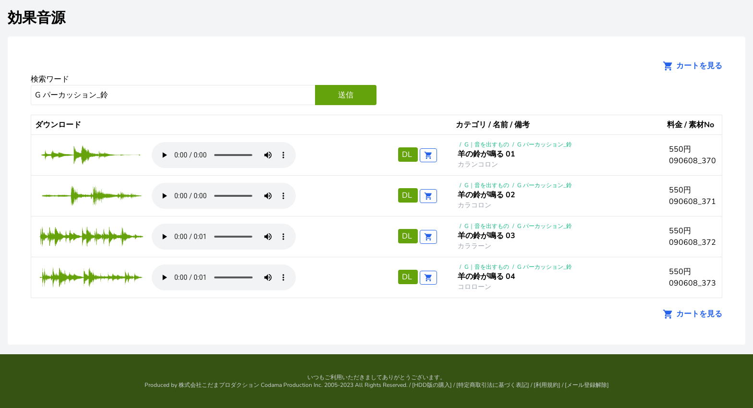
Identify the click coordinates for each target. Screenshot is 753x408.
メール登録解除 (587, 385)
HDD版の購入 (432, 385)
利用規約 (547, 385)
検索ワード (50, 79)
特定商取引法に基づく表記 (492, 385)
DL (408, 154)
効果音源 (36, 18)
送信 (345, 95)
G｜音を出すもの (486, 144)
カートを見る (689, 65)
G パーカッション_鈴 (544, 144)
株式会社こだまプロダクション (219, 385)
